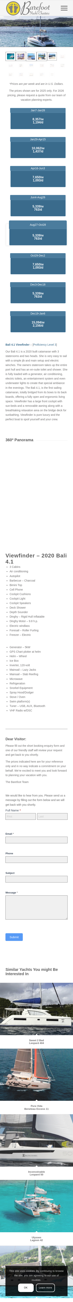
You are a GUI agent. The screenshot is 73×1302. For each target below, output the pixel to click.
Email (9, 833)
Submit (14, 937)
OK (26, 1287)
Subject (10, 873)
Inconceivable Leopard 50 (36, 1173)
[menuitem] (62, 8)
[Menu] (62, 8)
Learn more (45, 1287)
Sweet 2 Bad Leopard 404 (36, 1042)
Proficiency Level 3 (44, 344)
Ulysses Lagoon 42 (36, 1239)
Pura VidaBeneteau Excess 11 (36, 1107)
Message (11, 892)
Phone (9, 853)
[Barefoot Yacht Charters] (30, 8)
